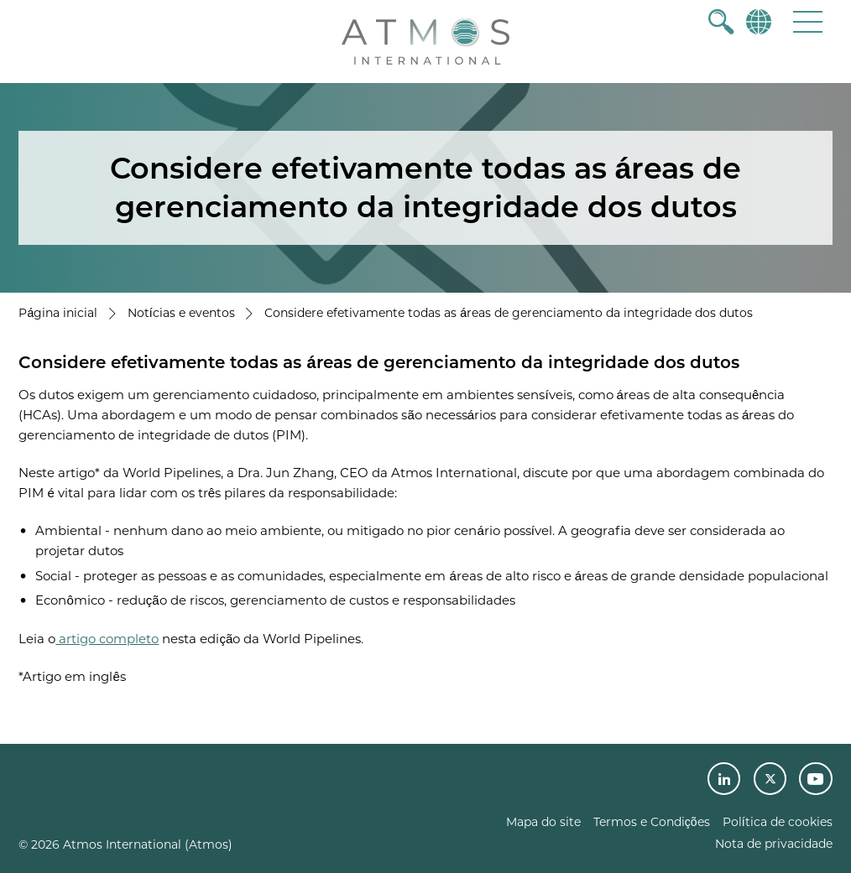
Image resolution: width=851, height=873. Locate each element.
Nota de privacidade (774, 843)
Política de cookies (778, 821)
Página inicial (57, 312)
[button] (808, 21)
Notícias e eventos (181, 312)
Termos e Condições (651, 821)
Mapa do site (543, 821)
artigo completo (107, 639)
